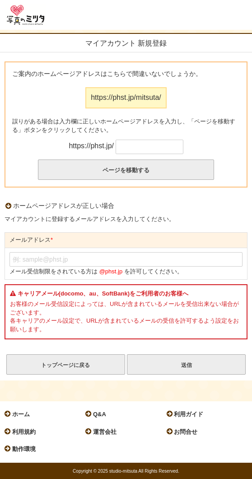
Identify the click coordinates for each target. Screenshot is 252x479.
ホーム (19, 414)
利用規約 (22, 431)
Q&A (98, 414)
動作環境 (22, 448)
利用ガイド (187, 414)
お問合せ (184, 431)
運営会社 (103, 431)
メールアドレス (31, 240)
